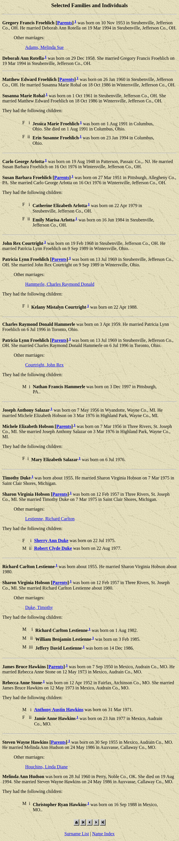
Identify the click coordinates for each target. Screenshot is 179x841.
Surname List (76, 833)
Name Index (103, 833)
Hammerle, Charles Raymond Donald (59, 284)
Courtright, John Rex (44, 364)
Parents (64, 22)
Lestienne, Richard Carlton (50, 518)
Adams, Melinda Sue (44, 47)
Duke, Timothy (39, 607)
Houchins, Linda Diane (46, 766)
